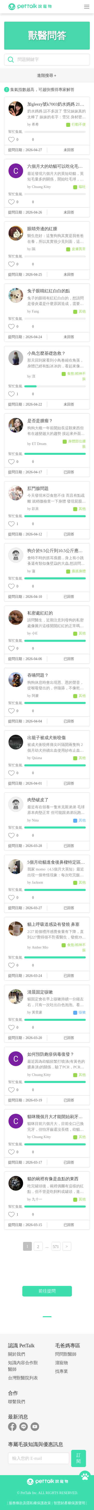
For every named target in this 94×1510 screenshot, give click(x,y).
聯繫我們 (16, 1401)
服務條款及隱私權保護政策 (30, 1503)
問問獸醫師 (65, 1354)
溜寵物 (61, 1362)
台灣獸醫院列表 (23, 1378)
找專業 (61, 1371)
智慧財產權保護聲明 (69, 1503)
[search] (52, 59)
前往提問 (47, 1291)
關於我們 (16, 1354)
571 (56, 1246)
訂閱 (78, 1458)
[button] (47, 1316)
